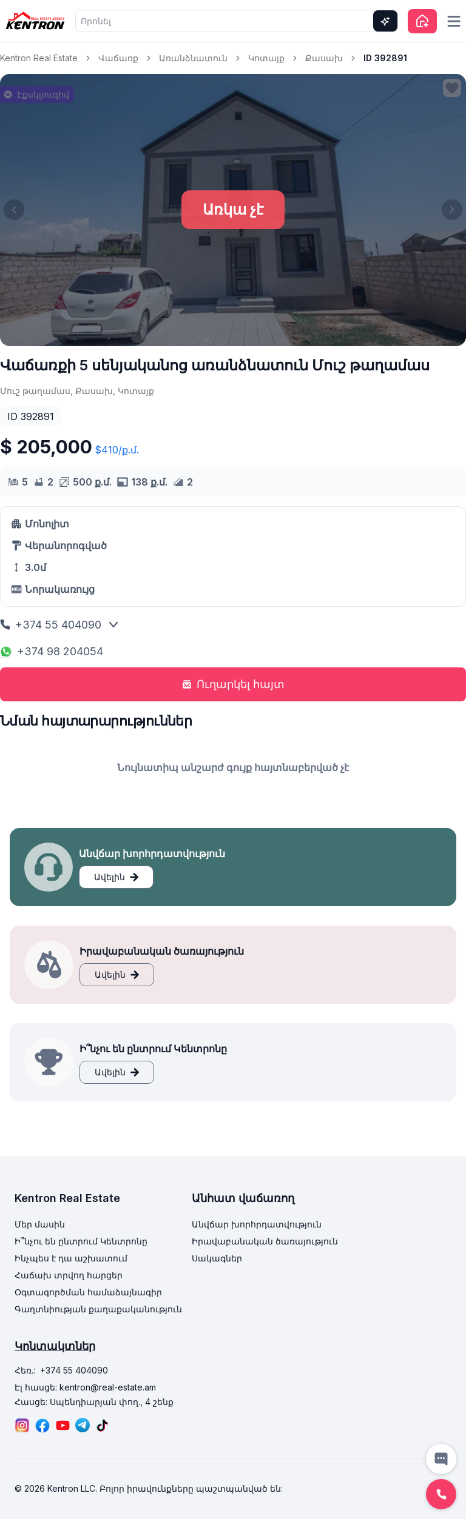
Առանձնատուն (193, 58)
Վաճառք (118, 58)
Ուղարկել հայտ (233, 684)
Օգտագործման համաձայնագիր (88, 1292)
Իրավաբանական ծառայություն (265, 1241)
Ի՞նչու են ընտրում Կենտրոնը (81, 1241)
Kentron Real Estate (39, 58)
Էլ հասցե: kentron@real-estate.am (85, 1387)
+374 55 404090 (50, 624)
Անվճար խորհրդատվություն (257, 1224)
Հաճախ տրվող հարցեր (69, 1275)
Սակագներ (217, 1258)
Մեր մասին (40, 1224)
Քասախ (324, 58)
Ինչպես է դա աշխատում (71, 1258)
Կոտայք (266, 58)
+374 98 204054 (51, 651)
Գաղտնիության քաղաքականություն (98, 1309)
